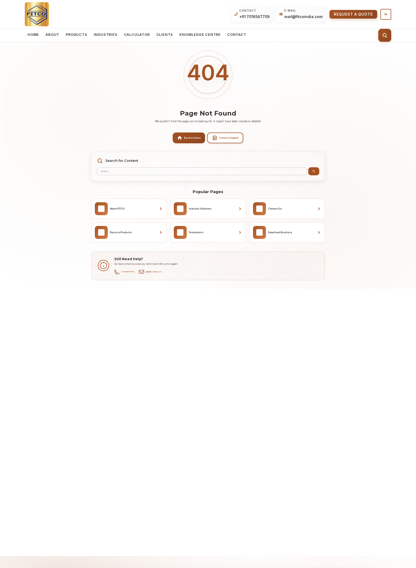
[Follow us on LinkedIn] (385, 14)
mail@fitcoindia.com (303, 17)
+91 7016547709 (254, 17)
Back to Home (189, 138)
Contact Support (225, 138)
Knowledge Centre (200, 35)
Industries (105, 35)
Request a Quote (353, 14)
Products (76, 35)
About (52, 35)
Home (33, 35)
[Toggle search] (384, 35)
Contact (236, 35)
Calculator (137, 35)
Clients (164, 35)
